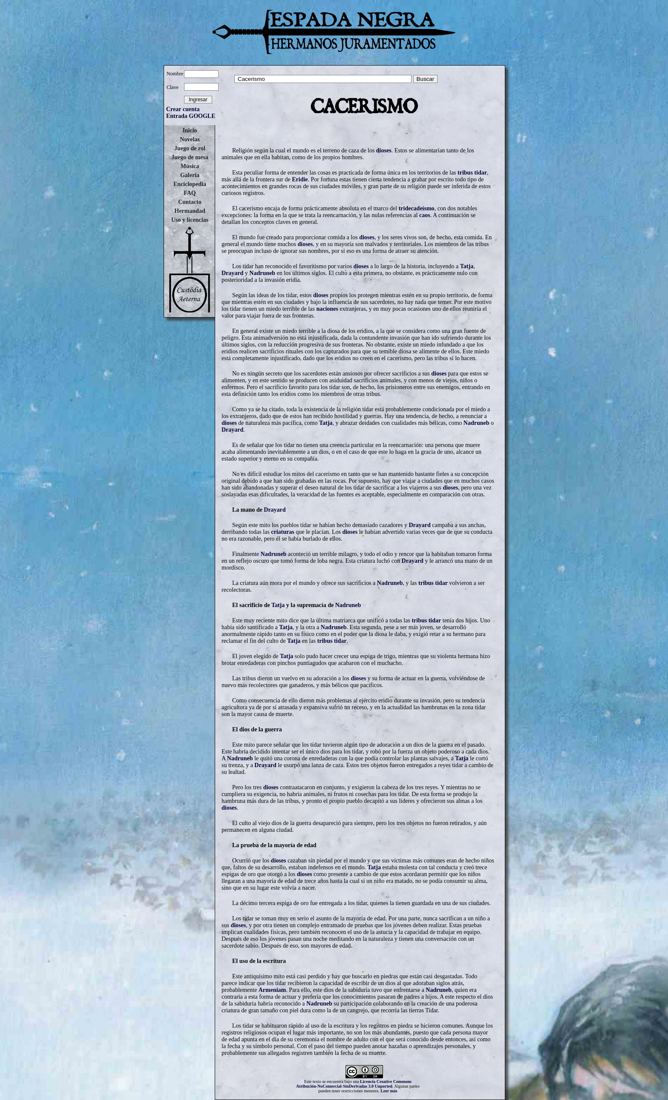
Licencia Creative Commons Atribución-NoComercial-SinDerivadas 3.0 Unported (354, 1084)
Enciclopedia (189, 184)
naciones (327, 309)
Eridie (300, 179)
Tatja (466, 266)
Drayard (232, 273)
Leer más (388, 1091)
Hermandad (189, 211)
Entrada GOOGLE (191, 116)
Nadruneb (262, 273)
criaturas (282, 532)
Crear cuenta (182, 109)
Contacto (189, 202)
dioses (384, 150)
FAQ (190, 193)
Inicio (189, 130)
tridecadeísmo (417, 208)
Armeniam (272, 990)
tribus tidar (472, 172)
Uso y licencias (189, 220)
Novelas (190, 139)
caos (424, 215)
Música (190, 166)
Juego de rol (189, 148)
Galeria (189, 175)
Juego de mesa (189, 157)
